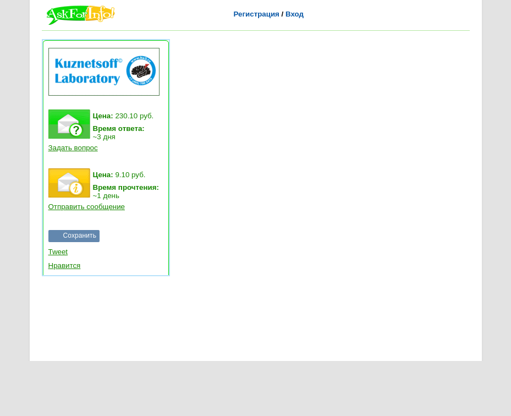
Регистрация (256, 14)
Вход (294, 14)
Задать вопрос (73, 148)
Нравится (64, 265)
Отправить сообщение (86, 206)
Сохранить (80, 235)
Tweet (58, 252)
